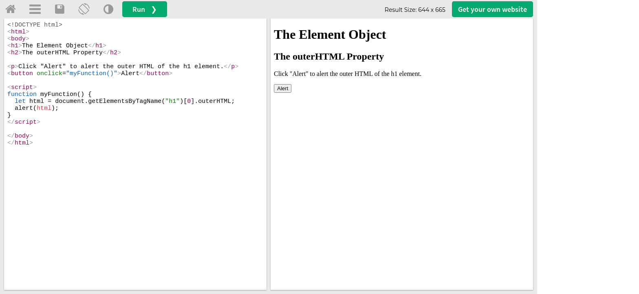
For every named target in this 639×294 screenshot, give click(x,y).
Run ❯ (144, 9)
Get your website (492, 9)
